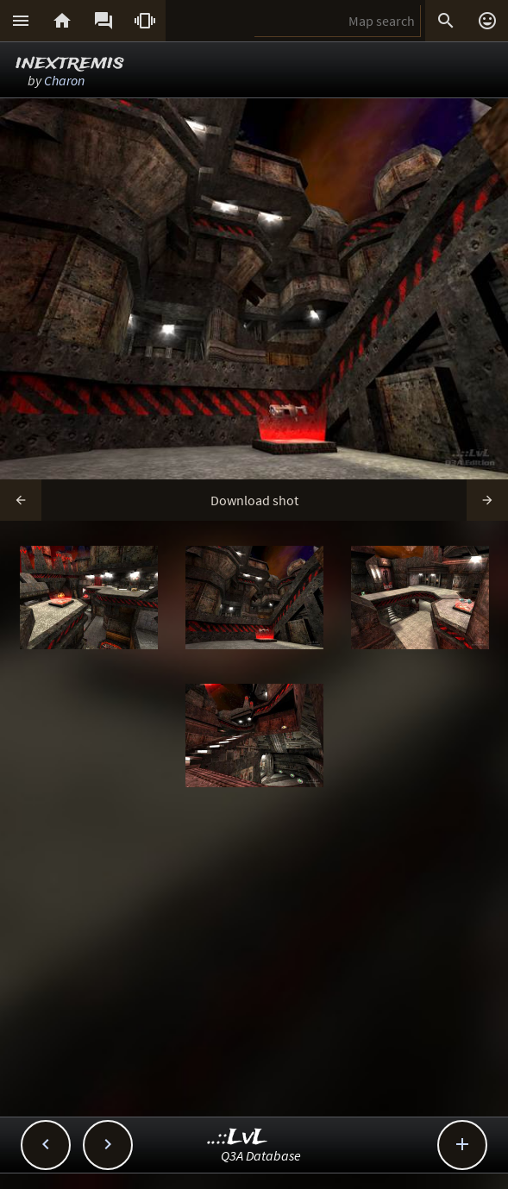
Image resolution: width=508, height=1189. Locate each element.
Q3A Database (261, 1155)
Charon (64, 80)
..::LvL (238, 1138)
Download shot (254, 500)
